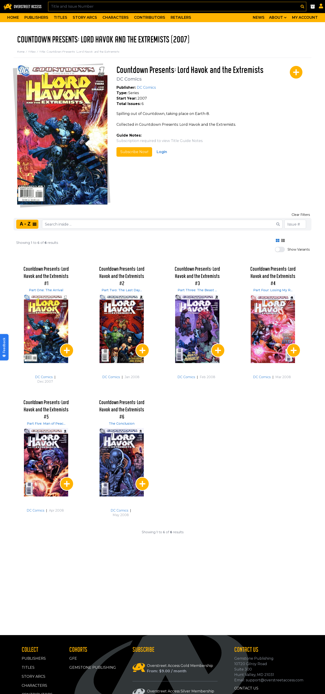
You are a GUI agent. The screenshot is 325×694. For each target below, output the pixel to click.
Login (162, 152)
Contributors (149, 17)
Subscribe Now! (134, 152)
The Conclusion (122, 424)
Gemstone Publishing (92, 667)
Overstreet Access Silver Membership (180, 691)
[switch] (280, 249)
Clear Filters (301, 215)
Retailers (181, 17)
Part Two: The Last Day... (122, 290)
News (259, 17)
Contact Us (246, 688)
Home (13, 17)
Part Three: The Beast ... (197, 290)
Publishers (36, 17)
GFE (73, 658)
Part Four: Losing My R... (272, 290)
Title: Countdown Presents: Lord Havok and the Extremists (79, 52)
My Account (305, 17)
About (278, 17)
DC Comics (129, 79)
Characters (115, 17)
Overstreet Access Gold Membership (180, 666)
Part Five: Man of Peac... (46, 424)
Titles (60, 17)
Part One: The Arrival (46, 290)
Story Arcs (85, 17)
